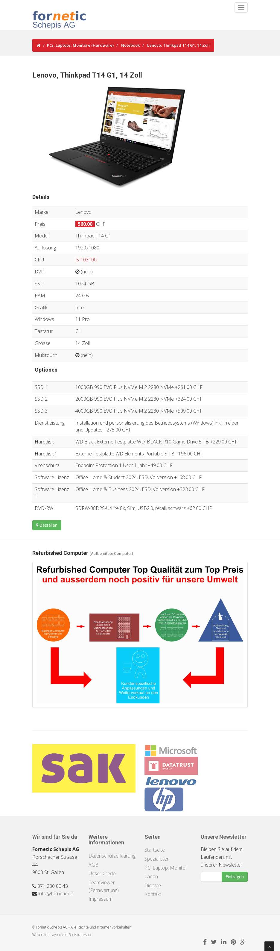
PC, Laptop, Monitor (165, 867)
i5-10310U (86, 259)
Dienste (152, 885)
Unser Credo (102, 873)
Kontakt (152, 894)
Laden (151, 876)
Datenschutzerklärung (112, 855)
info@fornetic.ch (55, 893)
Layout (56, 934)
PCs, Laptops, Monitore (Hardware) (80, 45)
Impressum (100, 899)
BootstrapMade (80, 934)
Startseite (154, 849)
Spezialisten (157, 858)
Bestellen (46, 525)
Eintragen (235, 876)
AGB (93, 864)
